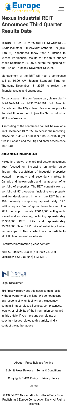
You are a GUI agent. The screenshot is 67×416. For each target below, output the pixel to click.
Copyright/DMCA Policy (23, 378)
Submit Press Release (19, 370)
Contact (33, 386)
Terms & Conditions (49, 370)
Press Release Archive (39, 362)
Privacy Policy (50, 378)
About (18, 362)
